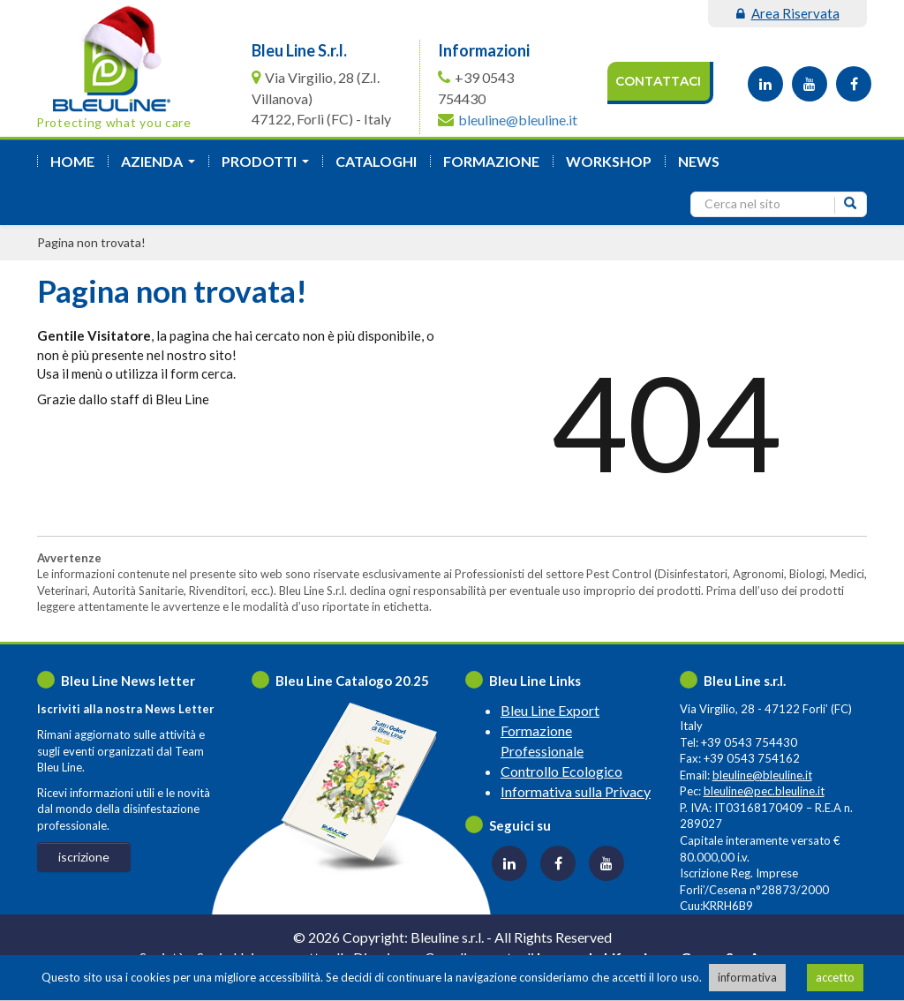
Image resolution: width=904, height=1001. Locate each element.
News (698, 161)
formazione (491, 161)
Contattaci (658, 81)
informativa (747, 977)
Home (72, 161)
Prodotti (269, 166)
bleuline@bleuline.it (517, 119)
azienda (161, 166)
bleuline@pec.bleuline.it (764, 791)
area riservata (788, 13)
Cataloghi (376, 161)
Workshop (609, 161)
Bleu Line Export (550, 710)
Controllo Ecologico (561, 771)
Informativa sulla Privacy (576, 791)
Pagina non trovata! (91, 242)
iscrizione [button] (83, 856)
